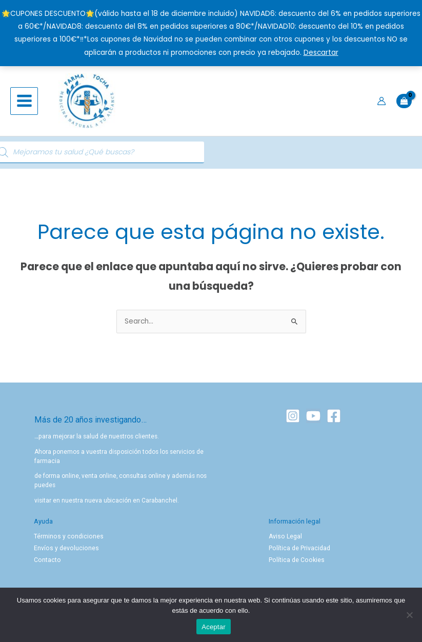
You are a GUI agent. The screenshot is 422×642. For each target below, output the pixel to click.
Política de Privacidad (299, 551)
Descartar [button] (321, 52)
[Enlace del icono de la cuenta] (381, 102)
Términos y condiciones (67, 539)
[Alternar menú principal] (24, 102)
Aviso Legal (285, 539)
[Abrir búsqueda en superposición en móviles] (74, 155)
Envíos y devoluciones (65, 551)
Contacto (47, 562)
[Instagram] (293, 419)
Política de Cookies (296, 562)
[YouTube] (313, 419)
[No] (409, 615)
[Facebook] (334, 419)
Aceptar (214, 627)
